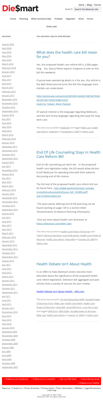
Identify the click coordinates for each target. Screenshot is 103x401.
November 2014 (10, 170)
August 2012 (8, 260)
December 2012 (9, 245)
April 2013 (6, 229)
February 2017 (9, 91)
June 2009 (6, 355)
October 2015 (8, 154)
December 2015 (9, 146)
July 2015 (6, 166)
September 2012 (10, 256)
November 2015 (10, 150)
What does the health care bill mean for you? (67, 54)
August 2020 (8, 44)
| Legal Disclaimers (92, 388)
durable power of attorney (83, 311)
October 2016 (8, 107)
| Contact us (16, 388)
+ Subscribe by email (89, 379)
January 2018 (8, 71)
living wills (70, 239)
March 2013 (7, 233)
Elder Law (86, 127)
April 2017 (6, 83)
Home (13, 18)
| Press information (63, 388)
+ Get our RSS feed (67, 379)
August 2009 (8, 347)
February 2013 (9, 237)
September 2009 (10, 343)
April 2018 (6, 60)
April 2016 (6, 130)
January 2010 (8, 327)
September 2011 (10, 292)
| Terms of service (30, 388)
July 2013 (6, 217)
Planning (23, 18)
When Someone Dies (41, 18)
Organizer (70, 18)
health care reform (55, 239)
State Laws (51, 26)
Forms (97, 4)
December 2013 (9, 197)
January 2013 (8, 241)
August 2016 (8, 115)
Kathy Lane (88, 131)
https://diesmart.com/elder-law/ (54, 223)
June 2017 (6, 75)
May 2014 (6, 182)
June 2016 (6, 123)
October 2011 (8, 288)
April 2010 (6, 323)
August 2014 (8, 174)
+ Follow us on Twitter (88, 383)
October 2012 (8, 253)
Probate (58, 18)
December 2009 (9, 331)
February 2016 (9, 138)
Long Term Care (90, 307)
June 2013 (6, 221)
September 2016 (10, 111)
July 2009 (6, 351)
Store (81, 4)
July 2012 (6, 264)
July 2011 (6, 296)
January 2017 (8, 95)
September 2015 (10, 158)
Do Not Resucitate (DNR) (72, 299)
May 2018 (6, 56)
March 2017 (7, 87)
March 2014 (7, 186)
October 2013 (8, 205)
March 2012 (7, 276)
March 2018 (7, 64)
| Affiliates (78, 388)
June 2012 (6, 268)
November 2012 (10, 249)
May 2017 (6, 79)
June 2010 (6, 316)
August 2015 (8, 162)
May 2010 (6, 319)
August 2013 (8, 213)
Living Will (60, 307)
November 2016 (10, 103)
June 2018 (6, 52)
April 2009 (6, 359)
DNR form (53, 311)
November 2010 (10, 312)
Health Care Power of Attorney (75, 231)
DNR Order (64, 311)
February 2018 (9, 67)
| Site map (51, 390)
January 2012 (8, 280)
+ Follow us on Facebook (16, 379)
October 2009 (8, 339)
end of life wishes (71, 235)
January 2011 (8, 308)
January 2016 (8, 142)
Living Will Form (73, 307)
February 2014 (9, 190)
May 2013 (6, 225)
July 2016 (6, 119)
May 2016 (6, 127)
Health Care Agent (73, 303)
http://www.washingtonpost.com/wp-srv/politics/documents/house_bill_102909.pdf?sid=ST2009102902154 (66, 192)
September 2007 (10, 367)
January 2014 (8, 193)
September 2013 (10, 209)
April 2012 (6, 272)
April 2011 (6, 304)
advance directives (53, 235)
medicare (53, 131)
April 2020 (6, 48)
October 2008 (8, 363)
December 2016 (9, 99)
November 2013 (10, 201)
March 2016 (7, 134)
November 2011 (10, 284)
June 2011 (6, 300)
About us (6, 388)
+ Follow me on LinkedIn (43, 379)
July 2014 (6, 178)
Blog (89, 4)
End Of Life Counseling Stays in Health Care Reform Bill (69, 154)
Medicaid (65, 127)
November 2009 (10, 335)
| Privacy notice (47, 388)
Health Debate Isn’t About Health (64, 263)
